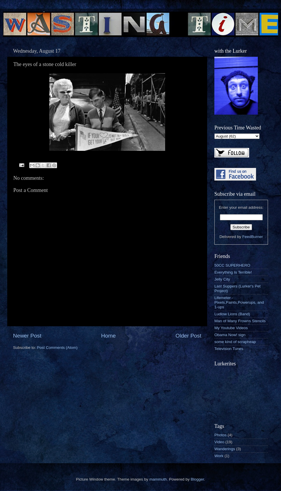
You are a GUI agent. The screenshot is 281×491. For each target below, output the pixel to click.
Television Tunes (228, 349)
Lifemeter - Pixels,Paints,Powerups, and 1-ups (239, 302)
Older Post (188, 336)
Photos (220, 435)
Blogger (197, 479)
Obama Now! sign (229, 335)
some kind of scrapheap (235, 342)
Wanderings (224, 449)
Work (218, 456)
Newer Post (27, 336)
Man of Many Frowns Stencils (240, 321)
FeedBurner (252, 236)
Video (219, 442)
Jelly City (222, 279)
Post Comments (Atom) (57, 347)
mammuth (158, 479)
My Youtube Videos (231, 328)
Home (108, 336)
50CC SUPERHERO (232, 265)
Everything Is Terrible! (233, 272)
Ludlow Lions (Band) (232, 314)
